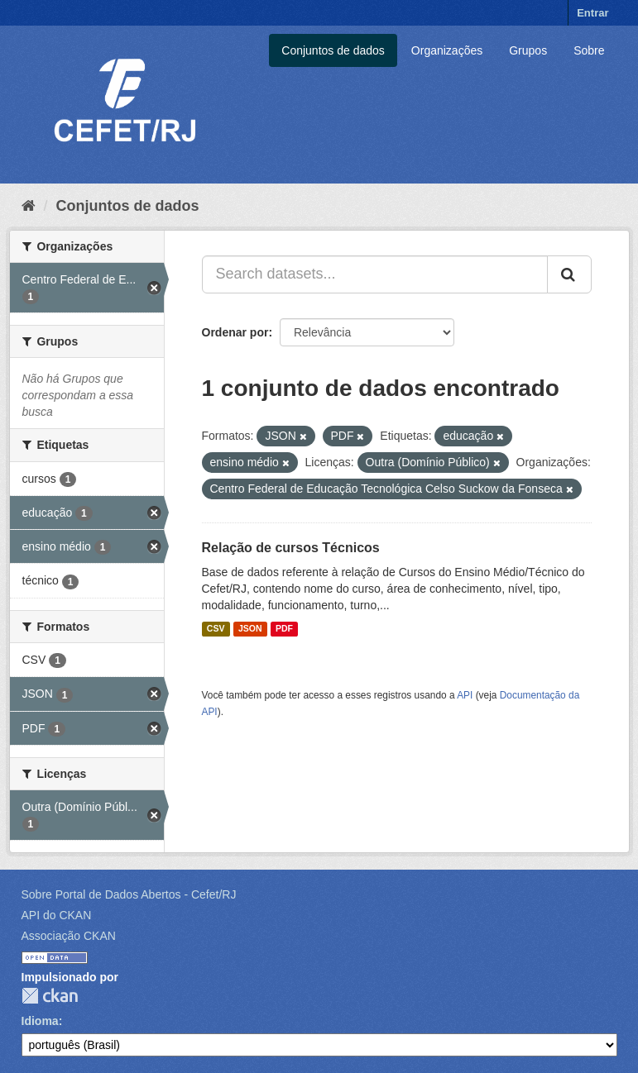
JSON (250, 629)
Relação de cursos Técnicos (291, 548)
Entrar (592, 13)
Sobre (588, 50)
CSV (216, 629)
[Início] (29, 206)
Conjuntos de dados (333, 50)
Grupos (528, 50)
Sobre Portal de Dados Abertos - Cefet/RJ (129, 894)
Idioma (40, 1021)
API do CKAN (57, 915)
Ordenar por (235, 332)
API (465, 695)
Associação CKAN (69, 935)
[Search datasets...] (375, 274)
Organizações (446, 50)
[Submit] (569, 274)
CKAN (50, 995)
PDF (284, 629)
